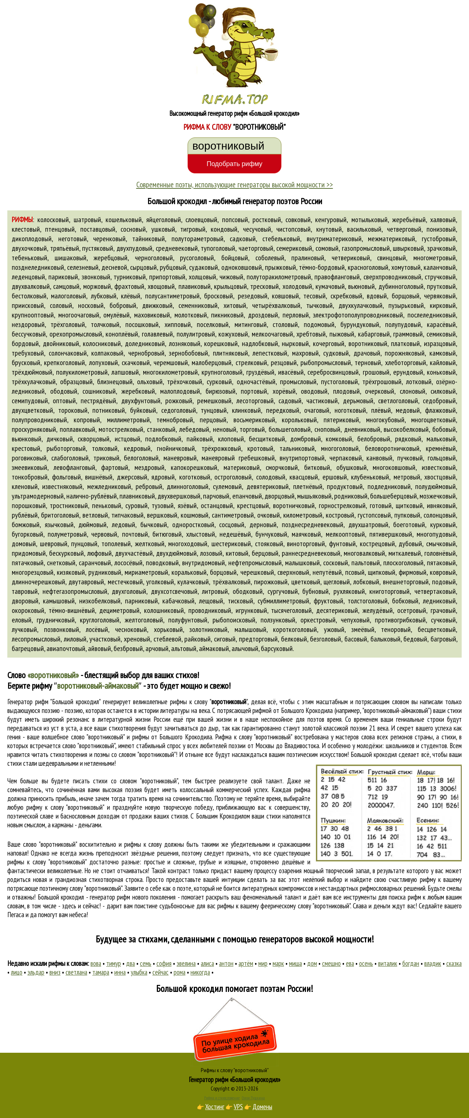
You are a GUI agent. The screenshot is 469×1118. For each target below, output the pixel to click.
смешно (331, 963)
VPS (238, 1106)
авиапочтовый (66, 648)
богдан (410, 963)
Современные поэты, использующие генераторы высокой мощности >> (234, 184)
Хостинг (214, 1106)
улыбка (139, 972)
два (130, 963)
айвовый (99, 648)
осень (366, 963)
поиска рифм (405, 897)
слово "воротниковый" (88, 745)
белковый (294, 639)
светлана (76, 972)
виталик (387, 963)
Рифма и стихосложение (222, 1097)
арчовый (157, 648)
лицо (16, 972)
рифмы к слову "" (208, 701)
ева (350, 963)
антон (226, 963)
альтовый (183, 648)
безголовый (325, 639)
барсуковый (277, 648)
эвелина (186, 963)
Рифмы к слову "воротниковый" (235, 1070)
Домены (262, 1106)
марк (278, 963)
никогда (200, 972)
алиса (207, 963)
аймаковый (214, 648)
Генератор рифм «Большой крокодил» (234, 1079)
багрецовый (28, 648)
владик (432, 963)
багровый (443, 639)
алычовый (245, 648)
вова (96, 963)
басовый (355, 639)
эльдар (35, 972)
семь (145, 963)
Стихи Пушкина (253, 1097)
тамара (100, 972)
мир (262, 963)
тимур (113, 963)
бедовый (415, 639)
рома (179, 972)
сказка (454, 963)
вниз (54, 972)
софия (163, 963)
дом (312, 963)
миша (295, 963)
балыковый (385, 639)
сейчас (160, 972)
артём (246, 963)
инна (120, 972)
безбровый (128, 648)
